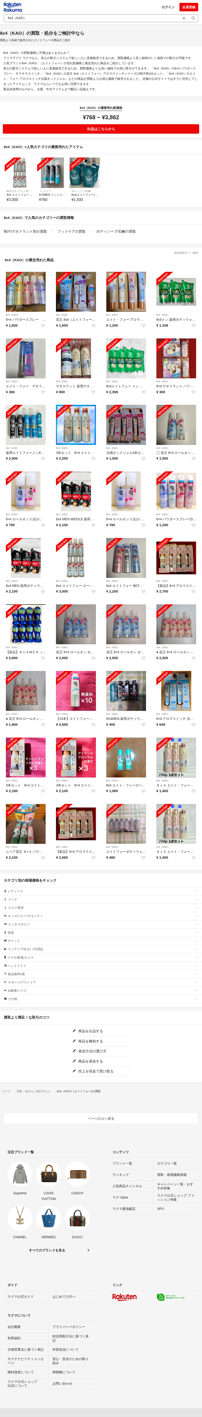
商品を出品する (87, 1031)
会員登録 (188, 7)
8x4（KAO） (12, 315)
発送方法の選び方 (89, 1051)
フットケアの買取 (71, 231)
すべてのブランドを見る (47, 1250)
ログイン (168, 7)
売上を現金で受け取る (93, 1071)
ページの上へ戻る (101, 1118)
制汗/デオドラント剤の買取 (25, 231)
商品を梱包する (87, 1041)
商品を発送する (87, 1061)
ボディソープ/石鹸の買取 (116, 231)
